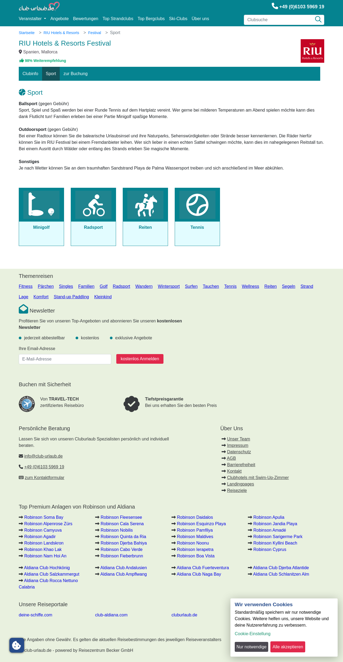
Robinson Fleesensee (121, 517)
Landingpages (240, 484)
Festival (94, 33)
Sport (51, 73)
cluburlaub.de (184, 615)
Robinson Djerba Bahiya (123, 543)
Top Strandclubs (118, 18)
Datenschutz (239, 452)
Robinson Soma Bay (43, 517)
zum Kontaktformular (44, 477)
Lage (23, 297)
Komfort (41, 297)
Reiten (270, 286)
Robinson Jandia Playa (275, 523)
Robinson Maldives (195, 536)
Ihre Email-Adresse (37, 348)
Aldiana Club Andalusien (123, 567)
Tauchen (211, 286)
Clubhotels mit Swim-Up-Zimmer (258, 477)
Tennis (230, 286)
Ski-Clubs (178, 18)
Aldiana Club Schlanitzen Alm (281, 574)
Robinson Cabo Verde (121, 549)
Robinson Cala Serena (122, 523)
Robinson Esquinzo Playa (201, 523)
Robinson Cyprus (269, 549)
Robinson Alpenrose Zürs (48, 523)
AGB (231, 458)
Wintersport (169, 286)
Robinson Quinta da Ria (123, 536)
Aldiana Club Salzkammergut (51, 574)
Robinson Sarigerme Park (277, 536)
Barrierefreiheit (241, 464)
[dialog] (284, 627)
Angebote (59, 18)
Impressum (237, 445)
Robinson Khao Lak (43, 549)
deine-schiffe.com (35, 615)
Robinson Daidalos (195, 517)
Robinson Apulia (268, 517)
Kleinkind (103, 297)
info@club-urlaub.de (43, 456)
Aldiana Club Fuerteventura (203, 567)
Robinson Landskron (44, 543)
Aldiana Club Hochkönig (47, 567)
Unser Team (238, 439)
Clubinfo (30, 73)
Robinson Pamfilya (194, 530)
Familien (86, 286)
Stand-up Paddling (71, 297)
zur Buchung (76, 73)
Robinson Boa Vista (195, 556)
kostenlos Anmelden (140, 358)
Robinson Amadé (269, 530)
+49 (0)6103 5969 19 (301, 6)
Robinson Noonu (193, 543)
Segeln (288, 286)
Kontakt (234, 471)
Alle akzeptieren (288, 647)
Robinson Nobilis (116, 530)
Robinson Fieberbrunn (121, 556)
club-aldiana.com (111, 615)
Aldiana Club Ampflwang (123, 574)
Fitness (26, 286)
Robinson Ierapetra (195, 549)
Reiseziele (237, 490)
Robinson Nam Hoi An (45, 556)
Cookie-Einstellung (252, 633)
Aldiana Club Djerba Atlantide (281, 567)
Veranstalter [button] (31, 18)
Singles (66, 286)
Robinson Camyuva (43, 530)
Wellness (250, 286)
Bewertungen (85, 18)
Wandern (143, 286)
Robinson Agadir (39, 536)
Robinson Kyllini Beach (275, 543)
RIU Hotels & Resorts (61, 33)
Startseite (27, 33)
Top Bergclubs (151, 18)
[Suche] (318, 20)
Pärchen (46, 286)
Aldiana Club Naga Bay (199, 574)
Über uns (200, 18)
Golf (103, 286)
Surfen (191, 286)
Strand (306, 286)
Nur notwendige (251, 647)
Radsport (121, 286)
